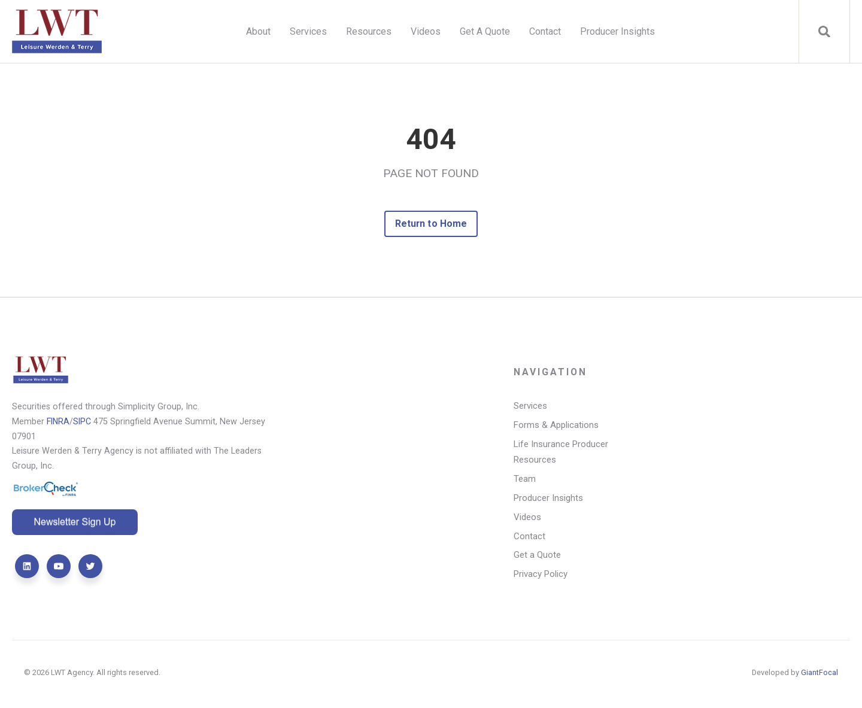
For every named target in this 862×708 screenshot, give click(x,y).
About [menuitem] (258, 31)
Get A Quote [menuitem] (485, 31)
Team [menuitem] (525, 480)
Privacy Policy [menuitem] (541, 576)
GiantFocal (819, 674)
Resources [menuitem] (368, 31)
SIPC (83, 422)
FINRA (59, 422)
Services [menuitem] (308, 31)
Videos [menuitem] (426, 31)
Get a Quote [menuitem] (537, 557)
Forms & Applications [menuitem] (556, 426)
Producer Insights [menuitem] (617, 31)
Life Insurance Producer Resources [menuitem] (561, 453)
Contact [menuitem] (545, 31)
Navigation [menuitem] (551, 373)
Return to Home (431, 223)
